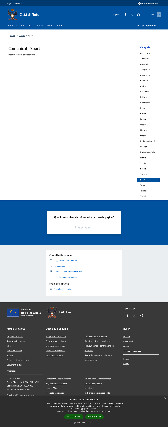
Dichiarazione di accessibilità (97, 392)
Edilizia (143, 97)
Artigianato (145, 69)
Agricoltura (145, 53)
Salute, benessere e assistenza (98, 355)
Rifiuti (143, 157)
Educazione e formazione (96, 336)
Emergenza (145, 102)
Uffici (9, 345)
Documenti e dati (14, 364)
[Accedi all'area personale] (148, 3)
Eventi (143, 108)
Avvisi (126, 345)
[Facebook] (121, 14)
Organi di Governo (15, 336)
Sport (142, 179)
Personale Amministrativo (18, 360)
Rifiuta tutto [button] (94, 416)
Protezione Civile (147, 152)
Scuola (143, 168)
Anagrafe (144, 64)
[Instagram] (134, 14)
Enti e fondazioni (14, 350)
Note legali (89, 388)
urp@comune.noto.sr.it (23, 395)
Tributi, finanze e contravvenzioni (99, 345)
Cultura (143, 86)
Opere (143, 135)
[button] (84, 422)
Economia (144, 91)
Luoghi (126, 358)
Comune (144, 80)
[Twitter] (128, 14)
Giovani (143, 113)
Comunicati (128, 341)
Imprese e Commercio (55, 345)
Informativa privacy (93, 383)
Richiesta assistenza (55, 392)
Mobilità (144, 124)
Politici (10, 355)
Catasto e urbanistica (55, 350)
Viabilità (144, 196)
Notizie (143, 130)
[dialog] (84, 411)
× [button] (165, 398)
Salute (143, 163)
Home (12, 35)
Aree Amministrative (16, 341)
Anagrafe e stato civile (56, 336)
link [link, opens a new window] (109, 411)
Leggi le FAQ (51, 388)
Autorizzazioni (91, 359)
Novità (22, 35)
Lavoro (143, 119)
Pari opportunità (147, 141)
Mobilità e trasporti (54, 355)
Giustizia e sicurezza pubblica (98, 341)
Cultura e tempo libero (56, 341)
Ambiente (144, 58)
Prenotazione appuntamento (58, 378)
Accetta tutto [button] (73, 417)
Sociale (143, 174)
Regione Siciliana (14, 3)
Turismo (143, 190)
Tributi (143, 185)
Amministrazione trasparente (98, 378)
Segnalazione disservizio (56, 383)
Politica (143, 146)
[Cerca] (158, 14)
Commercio (145, 75)
